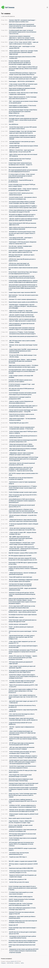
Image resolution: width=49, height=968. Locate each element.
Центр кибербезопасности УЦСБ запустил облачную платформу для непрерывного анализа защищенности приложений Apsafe (22, 500)
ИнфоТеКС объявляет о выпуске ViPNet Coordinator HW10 (23, 553)
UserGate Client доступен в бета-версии (19, 882)
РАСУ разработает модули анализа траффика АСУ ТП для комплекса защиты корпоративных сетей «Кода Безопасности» (23, 691)
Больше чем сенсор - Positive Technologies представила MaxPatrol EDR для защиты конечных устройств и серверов (22, 795)
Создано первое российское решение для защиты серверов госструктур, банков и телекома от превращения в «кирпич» (23, 568)
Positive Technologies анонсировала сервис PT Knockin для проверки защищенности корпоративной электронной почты (23, 651)
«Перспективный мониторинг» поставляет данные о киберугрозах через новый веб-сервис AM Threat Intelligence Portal (22, 637)
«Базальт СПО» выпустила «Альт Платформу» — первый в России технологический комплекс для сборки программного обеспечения (23, 657)
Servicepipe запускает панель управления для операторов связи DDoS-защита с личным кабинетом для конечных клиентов (23, 120)
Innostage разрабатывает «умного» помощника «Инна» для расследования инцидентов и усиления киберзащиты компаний (23, 371)
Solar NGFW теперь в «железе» (16, 617)
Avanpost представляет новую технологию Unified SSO (22, 292)
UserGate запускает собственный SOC (18, 624)
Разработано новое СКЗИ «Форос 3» (18, 857)
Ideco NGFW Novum (13, 124)
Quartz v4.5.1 (14, 961)
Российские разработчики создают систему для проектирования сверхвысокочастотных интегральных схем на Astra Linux (22, 32)
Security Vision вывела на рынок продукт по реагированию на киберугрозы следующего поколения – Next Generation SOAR (23, 789)
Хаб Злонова (9, 7)
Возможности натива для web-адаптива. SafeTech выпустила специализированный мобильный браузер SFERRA (22, 594)
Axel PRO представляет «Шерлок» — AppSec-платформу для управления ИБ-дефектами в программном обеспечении (22, 361)
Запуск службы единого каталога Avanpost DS (20, 818)
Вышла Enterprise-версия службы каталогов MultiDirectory (23, 302)
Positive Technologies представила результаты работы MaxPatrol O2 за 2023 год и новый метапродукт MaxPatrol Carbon (23, 738)
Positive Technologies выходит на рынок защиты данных (23, 492)
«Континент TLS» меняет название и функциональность (22, 299)
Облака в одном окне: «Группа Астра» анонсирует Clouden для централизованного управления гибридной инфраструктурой (23, 52)
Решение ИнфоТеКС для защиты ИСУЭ (18, 423)
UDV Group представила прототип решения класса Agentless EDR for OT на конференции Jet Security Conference (21, 844)
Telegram (3, 963)
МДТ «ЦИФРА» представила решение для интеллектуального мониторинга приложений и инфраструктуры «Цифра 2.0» (20, 538)
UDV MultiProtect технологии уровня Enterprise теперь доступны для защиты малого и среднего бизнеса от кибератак (22, 233)
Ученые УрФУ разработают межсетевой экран (20, 577)
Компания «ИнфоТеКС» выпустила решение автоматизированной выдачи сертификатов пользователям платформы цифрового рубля (20, 62)
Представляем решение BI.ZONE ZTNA (18, 167)
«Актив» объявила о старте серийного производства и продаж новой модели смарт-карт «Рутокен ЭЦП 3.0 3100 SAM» (23, 697)
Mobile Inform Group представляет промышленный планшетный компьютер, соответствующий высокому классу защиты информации (22, 26)
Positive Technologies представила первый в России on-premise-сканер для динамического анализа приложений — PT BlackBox (23, 888)
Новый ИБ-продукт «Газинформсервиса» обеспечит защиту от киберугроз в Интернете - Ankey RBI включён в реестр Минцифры (23, 306)
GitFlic (22, 963)
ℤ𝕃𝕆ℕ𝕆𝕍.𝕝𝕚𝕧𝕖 (10, 963)
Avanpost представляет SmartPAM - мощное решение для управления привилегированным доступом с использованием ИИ (23, 351)
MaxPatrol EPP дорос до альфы (16, 115)
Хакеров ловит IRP (13, 925)
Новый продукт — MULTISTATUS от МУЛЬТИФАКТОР (21, 81)
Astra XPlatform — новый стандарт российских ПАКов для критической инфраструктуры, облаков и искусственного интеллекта (23, 68)
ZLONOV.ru (17, 963)
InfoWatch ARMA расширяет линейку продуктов (20, 896)
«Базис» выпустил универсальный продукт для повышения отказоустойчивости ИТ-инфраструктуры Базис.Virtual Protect (22, 733)
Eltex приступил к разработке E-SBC (18, 879)
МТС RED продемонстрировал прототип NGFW (20, 555)
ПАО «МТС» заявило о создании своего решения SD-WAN (23, 861)
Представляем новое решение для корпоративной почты (23, 336)
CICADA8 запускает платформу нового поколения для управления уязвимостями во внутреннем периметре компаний (22, 137)
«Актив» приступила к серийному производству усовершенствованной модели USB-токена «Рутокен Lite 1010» (23, 801)
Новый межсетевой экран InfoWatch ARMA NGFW (21, 868)
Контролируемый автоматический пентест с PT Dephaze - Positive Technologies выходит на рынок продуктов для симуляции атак (23, 488)
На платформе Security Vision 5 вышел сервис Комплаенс (23, 614)
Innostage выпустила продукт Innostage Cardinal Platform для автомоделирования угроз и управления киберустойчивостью (23, 111)
